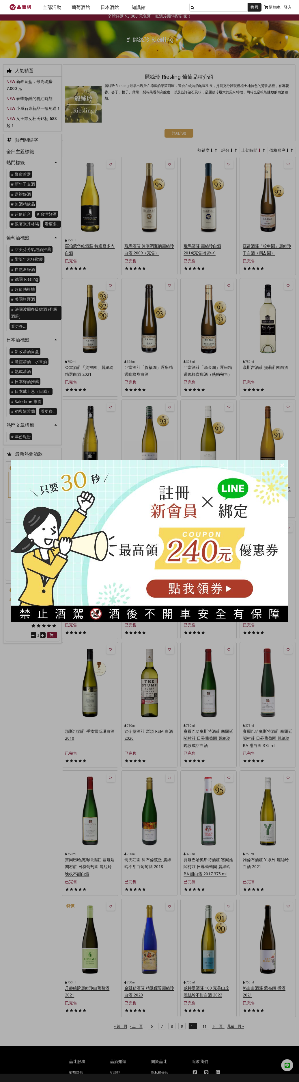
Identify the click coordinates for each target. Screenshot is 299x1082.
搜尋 (255, 7)
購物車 (272, 7)
